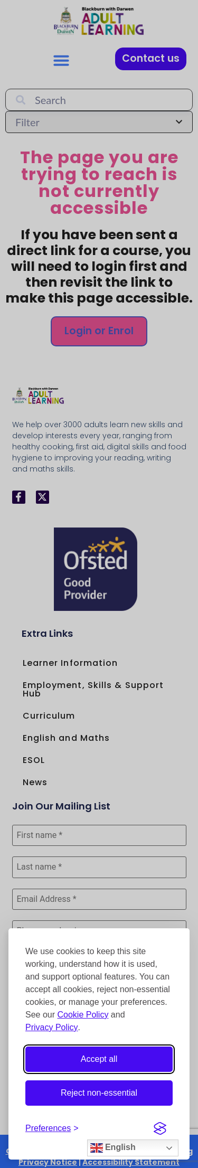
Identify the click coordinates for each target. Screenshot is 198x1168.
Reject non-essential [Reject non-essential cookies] (99, 1092)
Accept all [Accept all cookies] (99, 1058)
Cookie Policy (82, 1014)
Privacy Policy (51, 1027)
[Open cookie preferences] (52, 1128)
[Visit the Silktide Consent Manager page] (160, 1128)
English (113, 1148)
